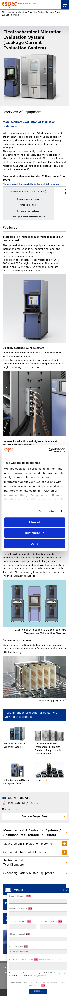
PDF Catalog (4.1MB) (22, 803)
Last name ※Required (51, 921)
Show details (48, 511)
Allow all (34, 522)
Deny (34, 543)
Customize (35, 532)
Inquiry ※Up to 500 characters (36, 959)
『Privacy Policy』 (59, 973)
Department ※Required (21, 908)
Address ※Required (19, 934)
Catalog (18, 889)
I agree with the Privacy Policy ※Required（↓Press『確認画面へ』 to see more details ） (37, 984)
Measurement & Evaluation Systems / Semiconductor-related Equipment (32, 832)
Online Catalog (18, 798)
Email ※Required (18, 946)
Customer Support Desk (34, 816)
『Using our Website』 (40, 976)
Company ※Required (20, 896)
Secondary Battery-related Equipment (28, 873)
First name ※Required (20, 921)
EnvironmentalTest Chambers (13, 862)
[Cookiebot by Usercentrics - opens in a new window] (49, 450)
